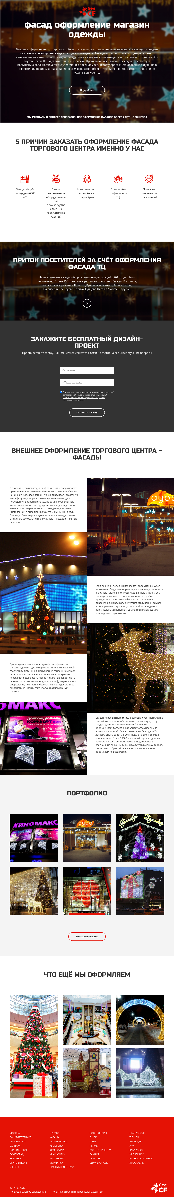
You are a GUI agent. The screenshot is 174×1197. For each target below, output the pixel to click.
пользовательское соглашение (89, 392)
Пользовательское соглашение (28, 1191)
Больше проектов (87, 936)
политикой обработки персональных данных (84, 397)
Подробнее (87, 90)
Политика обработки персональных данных (77, 1191)
